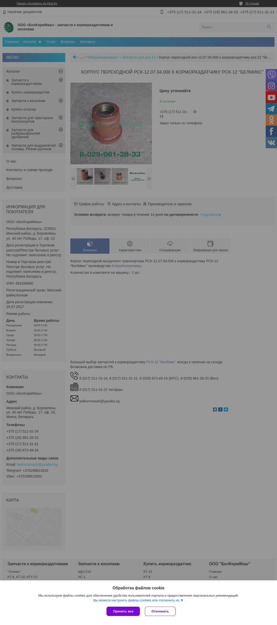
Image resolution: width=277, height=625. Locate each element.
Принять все (123, 611)
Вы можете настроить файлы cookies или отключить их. (136, 600)
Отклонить (160, 611)
